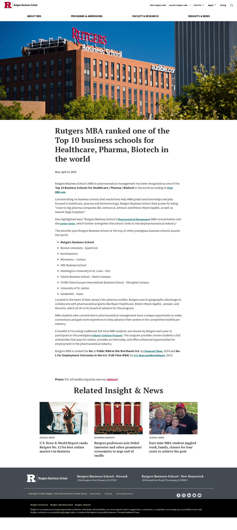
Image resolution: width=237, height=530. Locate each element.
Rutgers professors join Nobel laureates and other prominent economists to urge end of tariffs (116, 459)
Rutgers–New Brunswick (61, 517)
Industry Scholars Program (109, 339)
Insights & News (199, 16)
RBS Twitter (193, 505)
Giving (223, 5)
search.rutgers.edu (178, 5)
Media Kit (113, 388)
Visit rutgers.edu (158, 5)
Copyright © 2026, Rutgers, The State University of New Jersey (57, 506)
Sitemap (109, 506)
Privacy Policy (95, 506)
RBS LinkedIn (187, 505)
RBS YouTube (199, 505)
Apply (210, 5)
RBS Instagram (182, 505)
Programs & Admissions (86, 16)
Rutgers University (39, 517)
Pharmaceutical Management (137, 219)
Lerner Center (93, 223)
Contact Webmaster (124, 506)
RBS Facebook (176, 505)
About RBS (34, 16)
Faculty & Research (145, 16)
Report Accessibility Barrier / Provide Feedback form (114, 525)
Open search (231, 5)
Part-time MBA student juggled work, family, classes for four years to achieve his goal (171, 457)
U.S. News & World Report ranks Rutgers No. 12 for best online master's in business (63, 457)
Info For (197, 5)
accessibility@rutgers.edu (62, 525)
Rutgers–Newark (83, 517)
